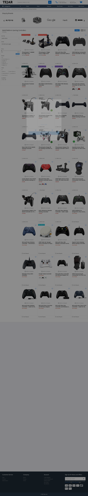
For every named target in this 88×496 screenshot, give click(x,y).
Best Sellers (70, 6)
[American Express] (74, 485)
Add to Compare (29, 49)
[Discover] (78, 485)
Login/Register (47, 477)
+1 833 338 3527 (62, 2)
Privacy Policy (67, 482)
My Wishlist (46, 483)
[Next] (84, 20)
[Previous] (4, 20)
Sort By (3, 36)
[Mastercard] (70, 485)
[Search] (49, 2)
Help (3, 477)
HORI (4, 62)
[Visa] (66, 485)
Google (4, 60)
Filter (77, 30)
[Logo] (7, 3)
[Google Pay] (70, 488)
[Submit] (84, 479)
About (24, 477)
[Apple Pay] (66, 488)
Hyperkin (4, 63)
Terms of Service (75, 482)
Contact (4, 479)
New (4, 79)
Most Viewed (81, 6)
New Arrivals (60, 6)
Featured (49, 6)
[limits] (10, 44)
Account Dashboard (48, 479)
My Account (74, 2)
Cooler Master (5, 59)
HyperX (4, 65)
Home (27, 6)
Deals (38, 6)
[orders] (10, 38)
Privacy (24, 479)
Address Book (47, 480)
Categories (7, 6)
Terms (24, 480)
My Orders (46, 482)
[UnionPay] (81, 485)
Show (2, 41)
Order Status (5, 480)
